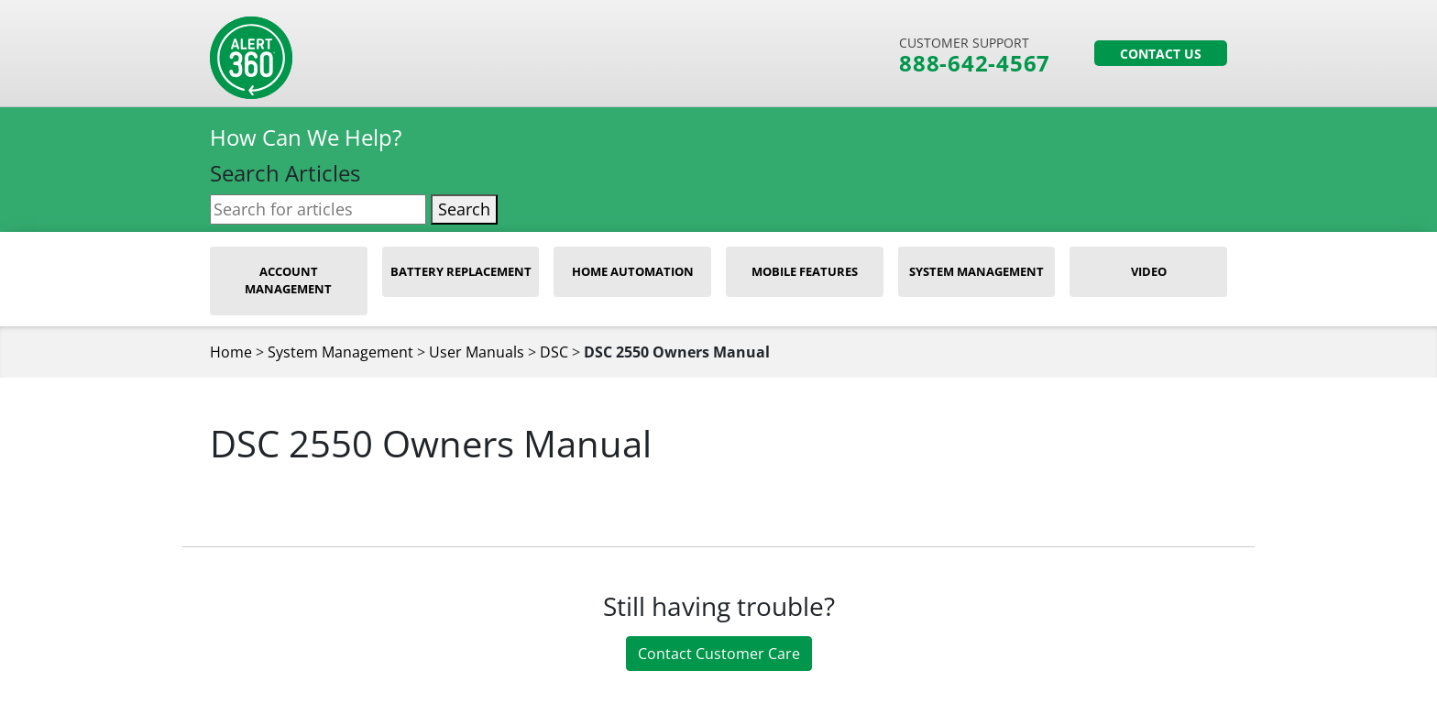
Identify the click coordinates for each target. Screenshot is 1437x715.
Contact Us (1160, 53)
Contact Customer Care (719, 654)
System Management (976, 271)
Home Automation (633, 271)
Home (231, 352)
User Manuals (476, 352)
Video (1149, 271)
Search (464, 209)
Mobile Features (804, 271)
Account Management (288, 280)
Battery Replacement (461, 271)
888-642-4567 (974, 63)
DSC (554, 352)
